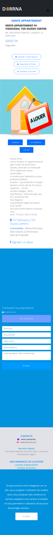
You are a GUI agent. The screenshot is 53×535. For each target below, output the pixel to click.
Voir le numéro (26, 318)
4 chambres (36, 142)
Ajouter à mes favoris (26, 57)
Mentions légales (27, 448)
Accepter (26, 516)
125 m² (26, 150)
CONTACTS (26, 436)
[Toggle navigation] (48, 8)
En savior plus (37, 508)
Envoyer (26, 365)
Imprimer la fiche (26, 64)
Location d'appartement (26, 465)
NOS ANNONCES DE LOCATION (26, 461)
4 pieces (15, 142)
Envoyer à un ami (26, 71)
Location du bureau (26, 467)
